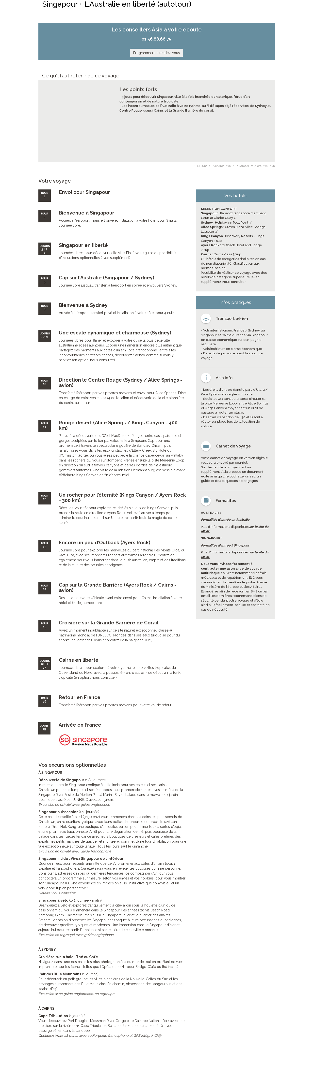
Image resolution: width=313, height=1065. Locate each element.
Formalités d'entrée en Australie (225, 519)
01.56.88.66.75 (156, 39)
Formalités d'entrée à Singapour (225, 545)
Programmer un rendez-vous (156, 53)
